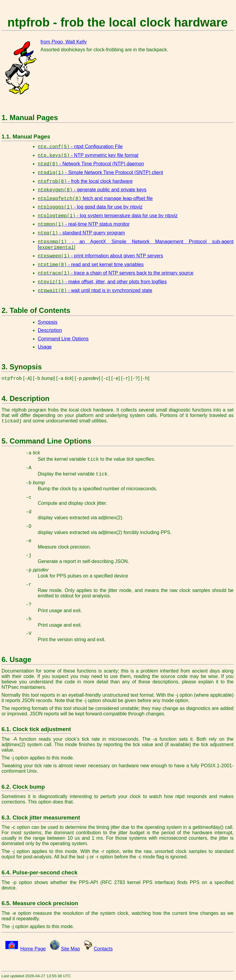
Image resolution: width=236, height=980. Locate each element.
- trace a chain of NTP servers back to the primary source (115, 272)
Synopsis (47, 322)
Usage (45, 346)
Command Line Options (63, 338)
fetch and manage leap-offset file (95, 198)
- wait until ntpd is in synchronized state (95, 290)
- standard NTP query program (81, 232)
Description (50, 330)
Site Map (70, 948)
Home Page (33, 948)
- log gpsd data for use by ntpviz (90, 206)
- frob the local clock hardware (85, 181)
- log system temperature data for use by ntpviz (108, 215)
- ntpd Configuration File (80, 146)
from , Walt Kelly (63, 41)
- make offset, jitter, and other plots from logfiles (102, 281)
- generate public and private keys (92, 189)
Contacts (103, 948)
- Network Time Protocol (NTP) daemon (91, 163)
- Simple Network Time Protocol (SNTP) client (100, 172)
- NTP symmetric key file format (88, 155)
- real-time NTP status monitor (84, 224)
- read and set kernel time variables (91, 264)
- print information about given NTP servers (100, 255)
